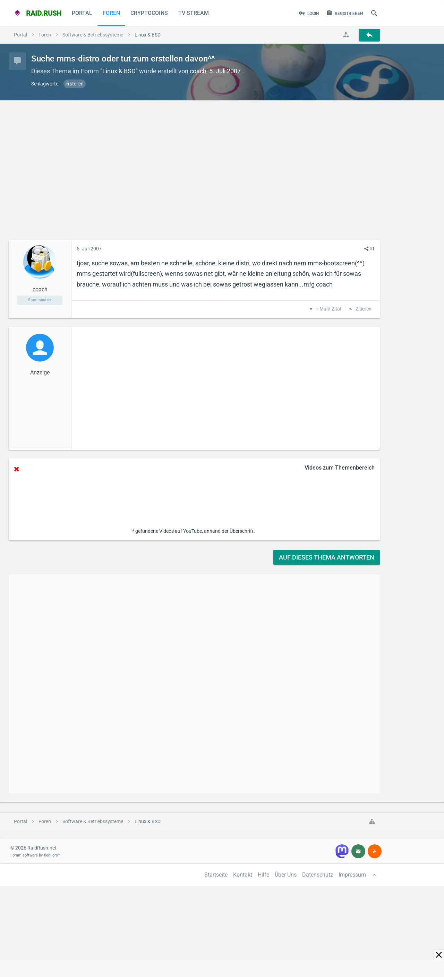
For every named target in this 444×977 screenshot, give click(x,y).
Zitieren (363, 309)
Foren (111, 13)
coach (198, 71)
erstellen (75, 83)
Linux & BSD (119, 71)
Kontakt (242, 874)
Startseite (216, 874)
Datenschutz (317, 874)
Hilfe (263, 874)
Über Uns (286, 874)
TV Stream (193, 13)
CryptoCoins (149, 13)
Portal (82, 13)
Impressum (352, 874)
